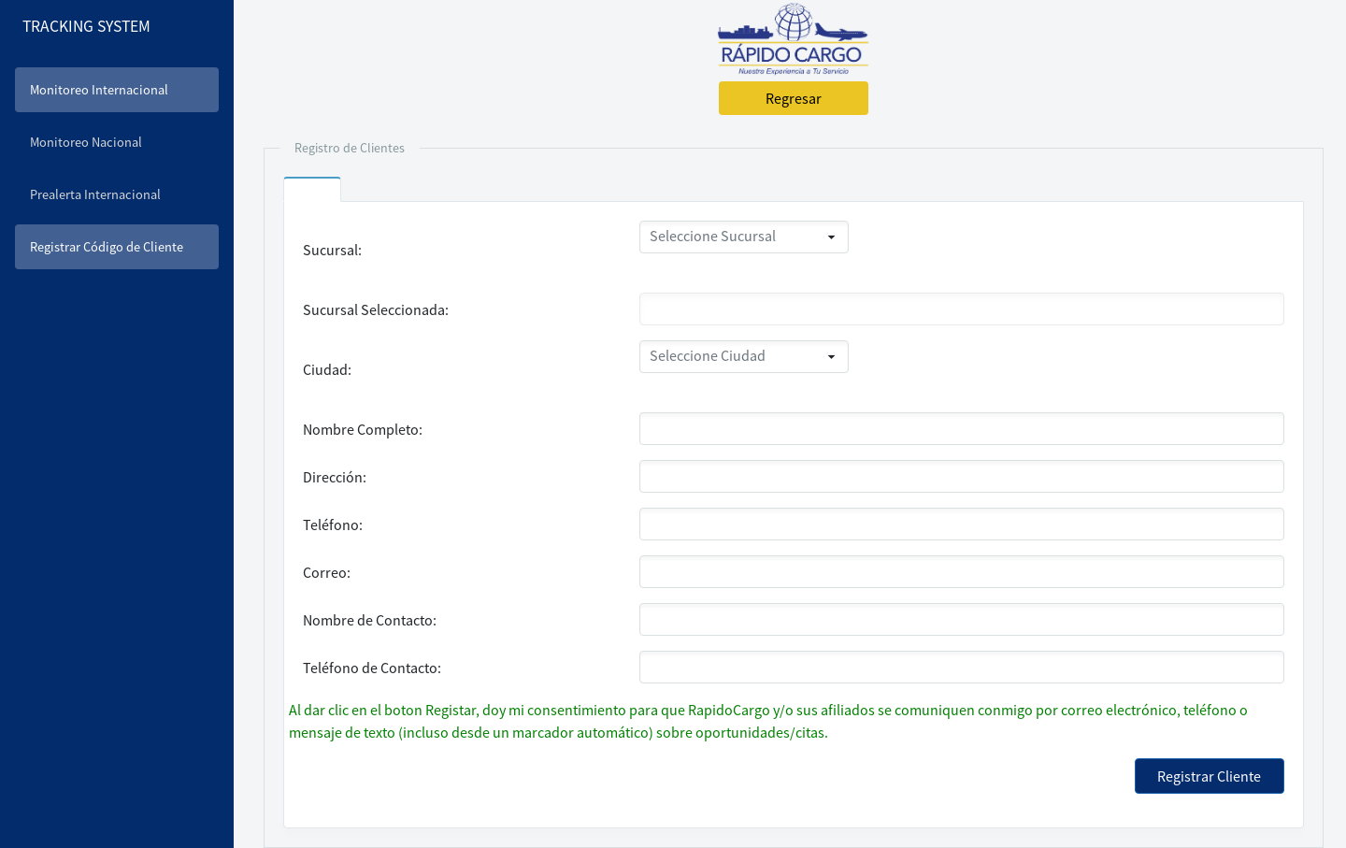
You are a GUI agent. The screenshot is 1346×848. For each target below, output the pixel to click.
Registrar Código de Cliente (106, 246)
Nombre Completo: (362, 429)
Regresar (794, 98)
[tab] (312, 195)
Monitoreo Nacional (86, 142)
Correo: (327, 572)
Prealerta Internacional (95, 194)
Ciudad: (327, 369)
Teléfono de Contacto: (372, 667)
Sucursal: (332, 249)
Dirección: (334, 476)
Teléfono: (333, 524)
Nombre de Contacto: (370, 620)
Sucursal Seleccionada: (376, 309)
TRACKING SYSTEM (86, 26)
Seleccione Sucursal (713, 235)
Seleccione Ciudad (708, 355)
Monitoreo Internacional (99, 89)
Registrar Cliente (1209, 776)
